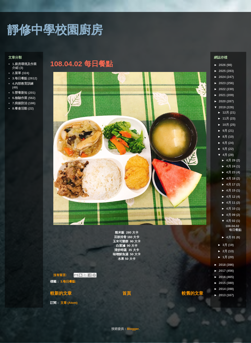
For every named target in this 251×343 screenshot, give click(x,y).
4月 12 (231, 196)
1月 (225, 257)
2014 (223, 289)
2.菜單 (16, 73)
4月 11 (231, 202)
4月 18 (231, 178)
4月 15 (231, 190)
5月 (225, 149)
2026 (223, 65)
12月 (226, 112)
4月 (225, 155)
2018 (223, 265)
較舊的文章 (192, 293)
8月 (225, 136)
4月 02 (231, 221)
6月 (225, 143)
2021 (223, 95)
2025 (223, 71)
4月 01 (231, 237)
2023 (223, 83)
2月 (225, 251)
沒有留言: (60, 275)
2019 (223, 107)
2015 (223, 283)
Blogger (132, 329)
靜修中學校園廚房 (55, 30)
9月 (225, 130)
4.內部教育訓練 (22, 83)
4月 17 (231, 184)
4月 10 (231, 208)
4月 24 (231, 166)
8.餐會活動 (19, 108)
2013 (223, 295)
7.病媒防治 (19, 103)
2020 (223, 101)
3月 (225, 245)
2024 (223, 77)
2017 (223, 270)
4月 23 (231, 172)
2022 (223, 89)
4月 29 (231, 160)
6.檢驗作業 (19, 98)
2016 (223, 277)
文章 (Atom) (69, 303)
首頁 (126, 293)
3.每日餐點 (68, 281)
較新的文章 (61, 293)
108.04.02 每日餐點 (81, 64)
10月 (226, 124)
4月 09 (231, 215)
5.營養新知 (19, 92)
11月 (226, 118)
